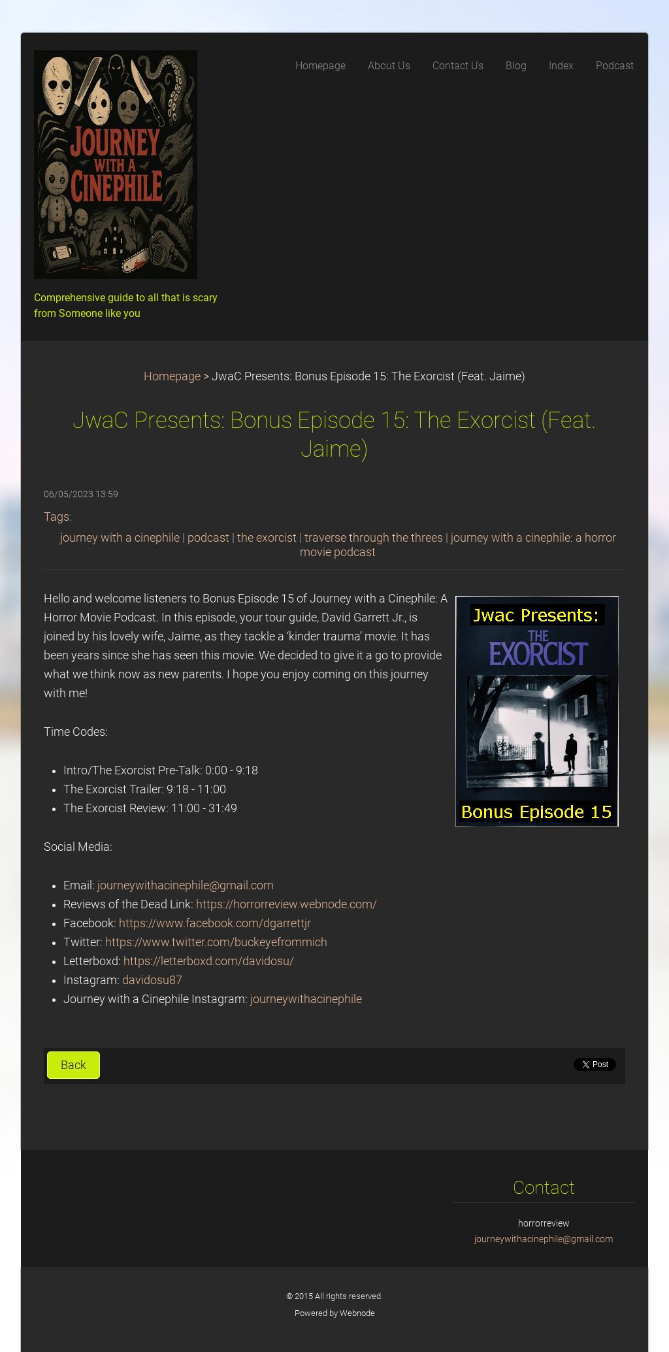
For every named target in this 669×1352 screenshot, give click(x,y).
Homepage (172, 376)
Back (73, 1065)
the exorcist (267, 537)
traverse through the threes (373, 537)
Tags (56, 516)
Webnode (357, 1313)
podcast (208, 537)
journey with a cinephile (120, 537)
